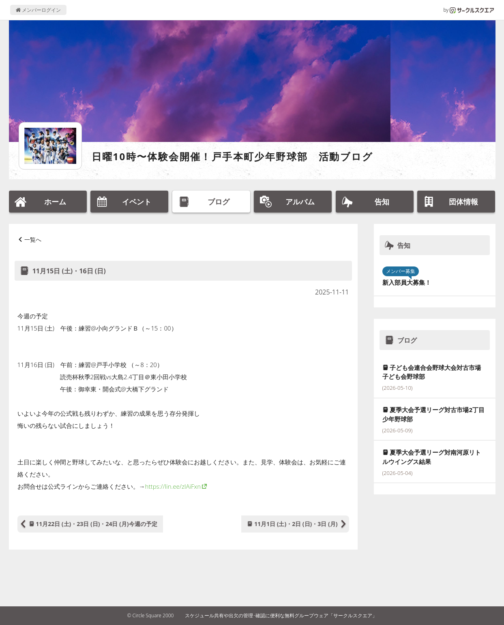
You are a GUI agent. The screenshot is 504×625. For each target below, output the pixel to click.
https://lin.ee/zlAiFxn (173, 486)
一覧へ (32, 239)
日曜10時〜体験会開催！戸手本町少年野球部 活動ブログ (232, 156)
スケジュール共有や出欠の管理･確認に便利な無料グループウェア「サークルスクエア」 (281, 615)
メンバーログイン (38, 9)
